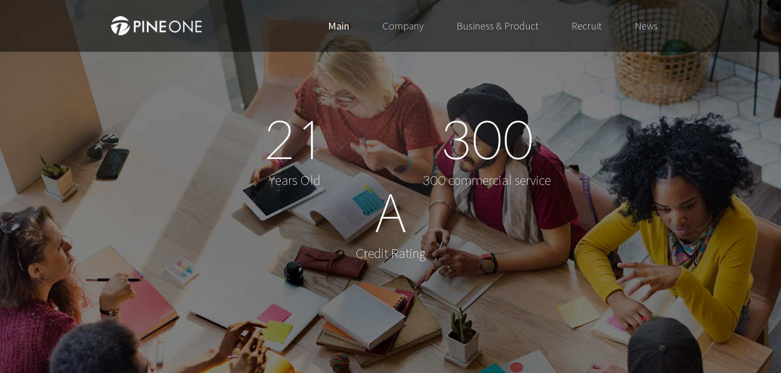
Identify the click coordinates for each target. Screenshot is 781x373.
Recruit (587, 26)
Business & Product (497, 26)
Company (402, 26)
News (646, 26)
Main (338, 26)
